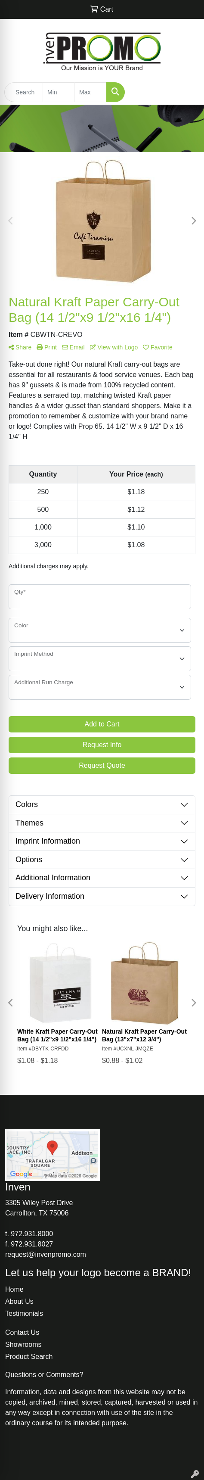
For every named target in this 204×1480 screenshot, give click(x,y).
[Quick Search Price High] (90, 92)
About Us (19, 1301)
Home (14, 1289)
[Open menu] (186, 92)
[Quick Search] (23, 92)
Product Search (29, 1356)
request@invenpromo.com (45, 1254)
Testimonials (24, 1313)
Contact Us (22, 1332)
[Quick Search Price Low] (59, 92)
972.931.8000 (32, 1233)
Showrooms (23, 1344)
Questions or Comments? (44, 1374)
